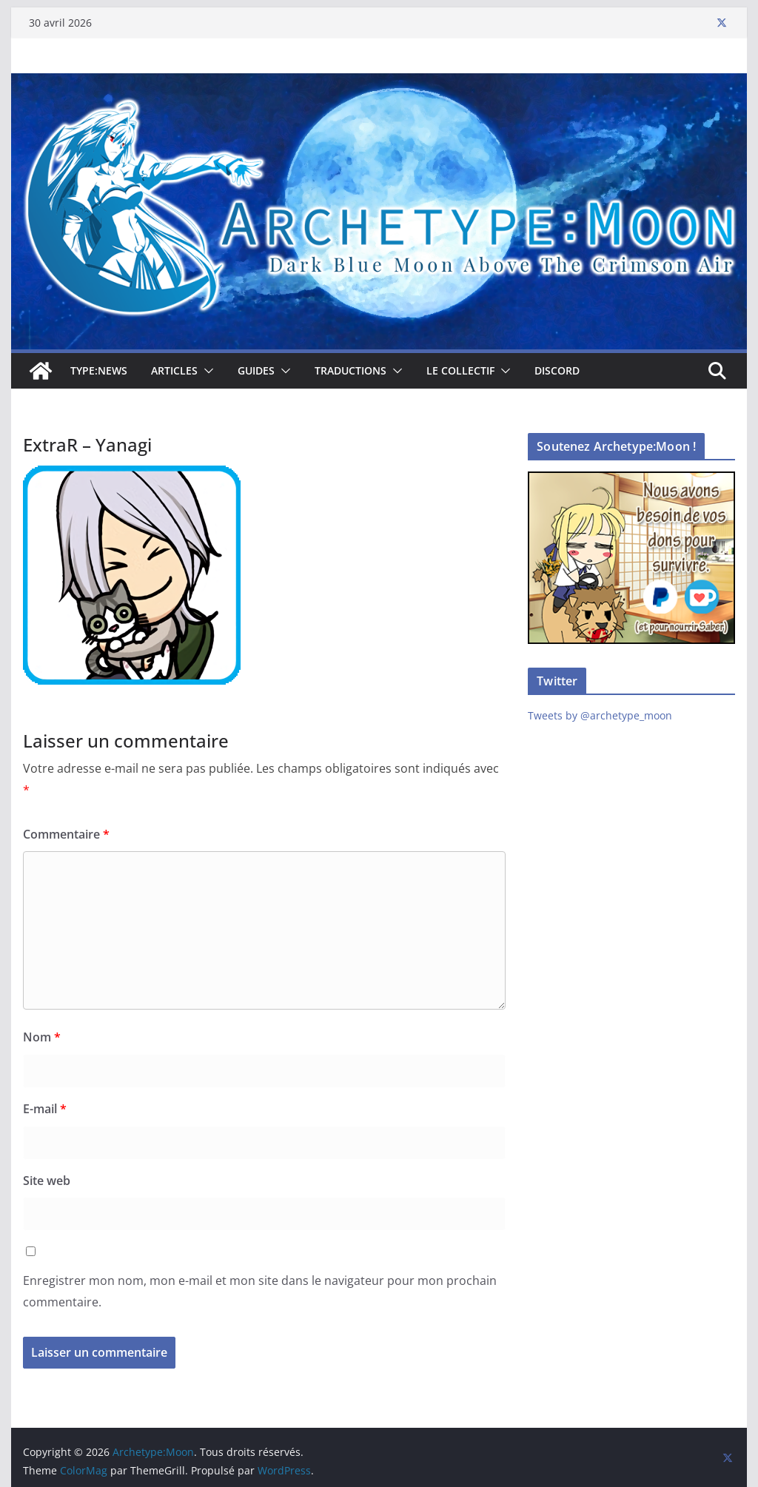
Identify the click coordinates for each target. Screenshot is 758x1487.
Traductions (350, 370)
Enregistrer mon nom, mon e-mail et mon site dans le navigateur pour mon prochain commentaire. (260, 1291)
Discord (557, 370)
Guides (256, 370)
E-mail (45, 1109)
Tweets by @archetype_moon (600, 715)
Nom (42, 1037)
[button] (206, 370)
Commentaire (66, 834)
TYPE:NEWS (98, 370)
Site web (46, 1180)
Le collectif (460, 370)
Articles (174, 370)
